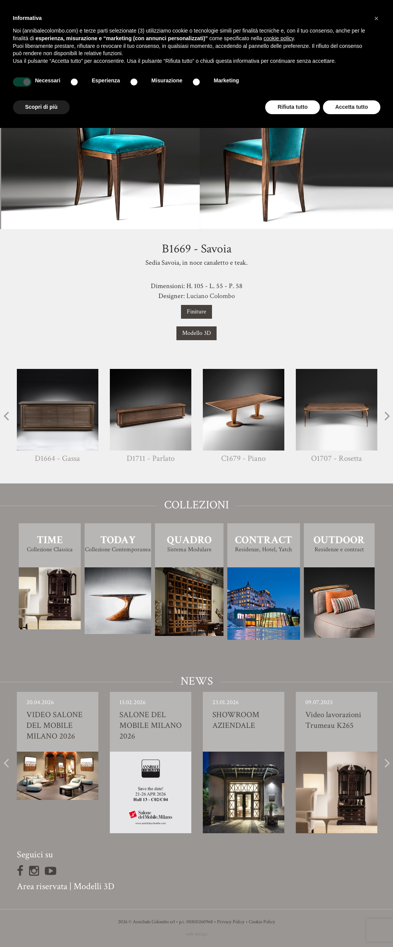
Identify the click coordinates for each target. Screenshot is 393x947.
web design (196, 934)
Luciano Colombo (210, 296)
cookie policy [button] (279, 38)
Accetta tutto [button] (351, 107)
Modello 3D (196, 333)
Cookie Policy (262, 922)
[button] (376, 18)
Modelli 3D (93, 886)
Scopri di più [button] (41, 107)
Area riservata (42, 886)
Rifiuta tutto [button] (292, 107)
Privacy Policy (231, 922)
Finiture (196, 312)
